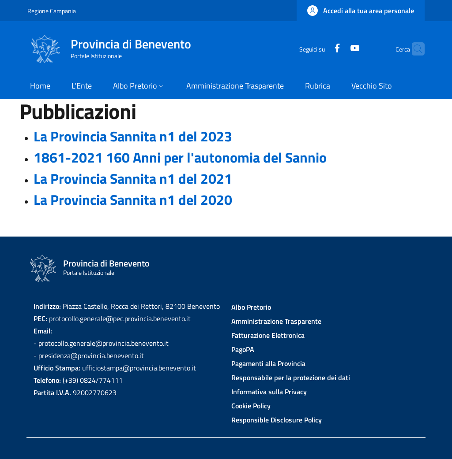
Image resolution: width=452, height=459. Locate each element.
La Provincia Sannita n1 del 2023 (133, 136)
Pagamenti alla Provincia (268, 363)
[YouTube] (338, 49)
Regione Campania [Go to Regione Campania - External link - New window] (51, 10)
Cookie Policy (251, 405)
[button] (361, 10)
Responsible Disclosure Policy (276, 420)
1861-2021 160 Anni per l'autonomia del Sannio (180, 157)
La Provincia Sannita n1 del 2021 (133, 178)
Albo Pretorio (251, 307)
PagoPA (242, 349)
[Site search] (414, 48)
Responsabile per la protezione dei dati (290, 377)
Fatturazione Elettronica (268, 335)
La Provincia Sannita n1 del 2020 (133, 199)
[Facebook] (320, 49)
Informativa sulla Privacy (269, 391)
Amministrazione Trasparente (276, 321)
